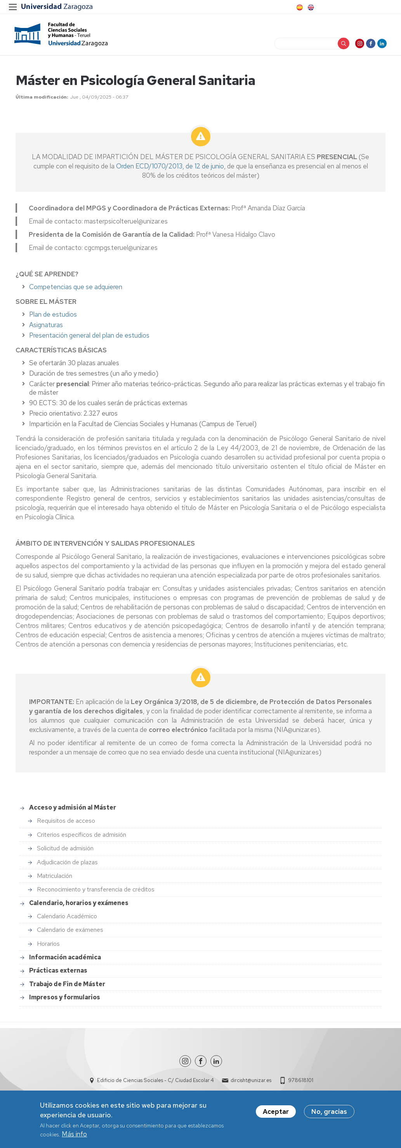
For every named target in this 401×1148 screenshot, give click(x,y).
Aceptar (276, 1112)
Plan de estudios (53, 318)
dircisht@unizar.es (251, 1083)
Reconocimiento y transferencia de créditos (95, 893)
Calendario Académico (67, 920)
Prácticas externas (58, 974)
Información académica (65, 961)
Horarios (48, 947)
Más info (74, 1134)
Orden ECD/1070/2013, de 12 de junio (170, 169)
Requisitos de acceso (66, 824)
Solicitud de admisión (65, 852)
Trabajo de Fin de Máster (67, 987)
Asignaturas (46, 328)
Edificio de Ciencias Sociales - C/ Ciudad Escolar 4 (155, 1083)
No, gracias (329, 1112)
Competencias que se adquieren (75, 290)
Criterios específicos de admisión (81, 838)
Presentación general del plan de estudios (89, 339)
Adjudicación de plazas (67, 865)
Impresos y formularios (64, 1001)
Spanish (298, 7)
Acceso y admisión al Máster (72, 811)
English (310, 7)
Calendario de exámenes (70, 933)
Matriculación (54, 879)
